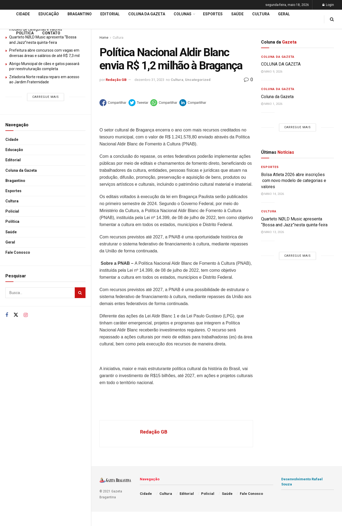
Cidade (11, 139)
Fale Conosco (17, 252)
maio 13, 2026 (272, 232)
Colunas (182, 14)
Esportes (13, 191)
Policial (12, 211)
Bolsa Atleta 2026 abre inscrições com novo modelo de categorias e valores (293, 180)
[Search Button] (80, 292)
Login (328, 5)
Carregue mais (45, 97)
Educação (14, 150)
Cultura (12, 201)
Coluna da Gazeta (21, 170)
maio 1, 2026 (271, 104)
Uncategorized (198, 80)
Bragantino (15, 180)
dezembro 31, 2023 (149, 80)
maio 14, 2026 (272, 194)
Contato (51, 33)
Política (12, 221)
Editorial (13, 160)
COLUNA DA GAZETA (281, 64)
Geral (10, 242)
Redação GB (116, 80)
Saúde (11, 232)
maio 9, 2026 (271, 71)
